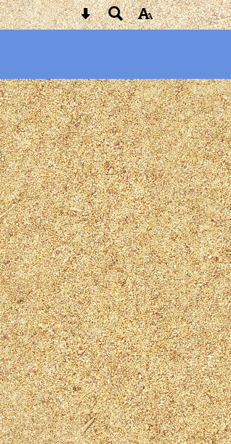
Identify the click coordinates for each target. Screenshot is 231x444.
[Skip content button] (85, 17)
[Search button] (115, 17)
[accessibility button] (145, 17)
